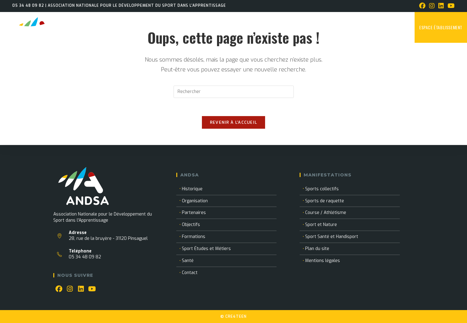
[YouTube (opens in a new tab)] (450, 6)
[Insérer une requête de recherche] (234, 92)
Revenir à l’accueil (233, 123)
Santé (188, 261)
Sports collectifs (322, 189)
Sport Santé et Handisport (331, 237)
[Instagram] (70, 289)
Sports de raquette (324, 201)
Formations (193, 237)
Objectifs (191, 225)
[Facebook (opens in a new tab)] (422, 6)
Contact (190, 273)
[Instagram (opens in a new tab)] (431, 6)
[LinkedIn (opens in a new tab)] (441, 6)
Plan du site (317, 249)
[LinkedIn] (81, 289)
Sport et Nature (321, 225)
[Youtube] (92, 289)
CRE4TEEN (236, 316)
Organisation (195, 201)
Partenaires (194, 213)
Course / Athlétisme (325, 213)
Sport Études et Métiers (206, 249)
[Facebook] (58, 289)
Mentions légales (322, 261)
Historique (192, 189)
